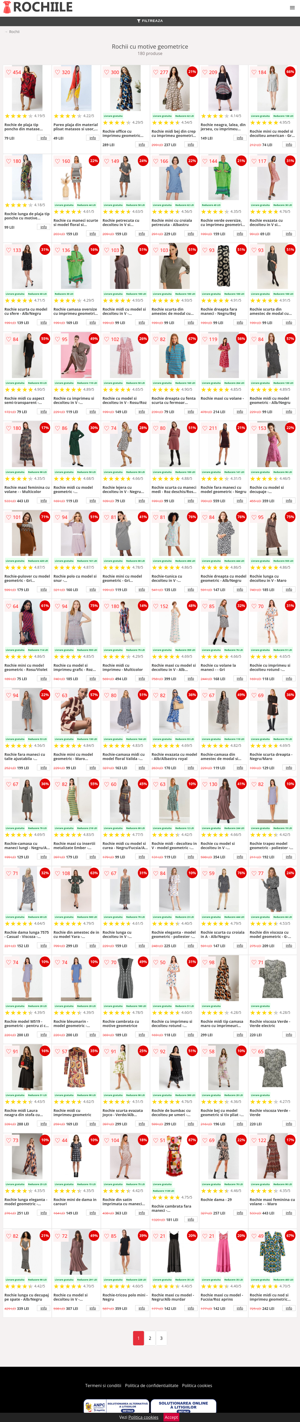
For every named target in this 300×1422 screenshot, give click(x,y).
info (43, 137)
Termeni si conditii (103, 1385)
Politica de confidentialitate (152, 1385)
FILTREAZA (150, 21)
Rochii (14, 31)
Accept (171, 1417)
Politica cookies (197, 1385)
